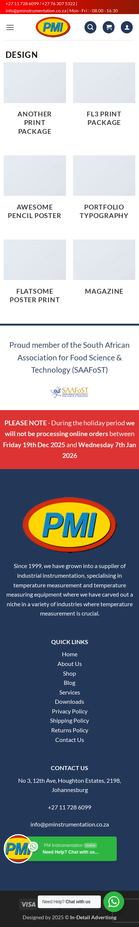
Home (69, 653)
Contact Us (69, 739)
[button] (16, 24)
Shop (69, 673)
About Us (69, 663)
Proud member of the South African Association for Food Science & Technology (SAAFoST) (69, 357)
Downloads (69, 701)
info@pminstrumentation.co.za (69, 824)
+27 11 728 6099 (69, 807)
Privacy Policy (69, 711)
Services (69, 692)
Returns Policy (69, 729)
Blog (69, 682)
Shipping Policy (69, 720)
